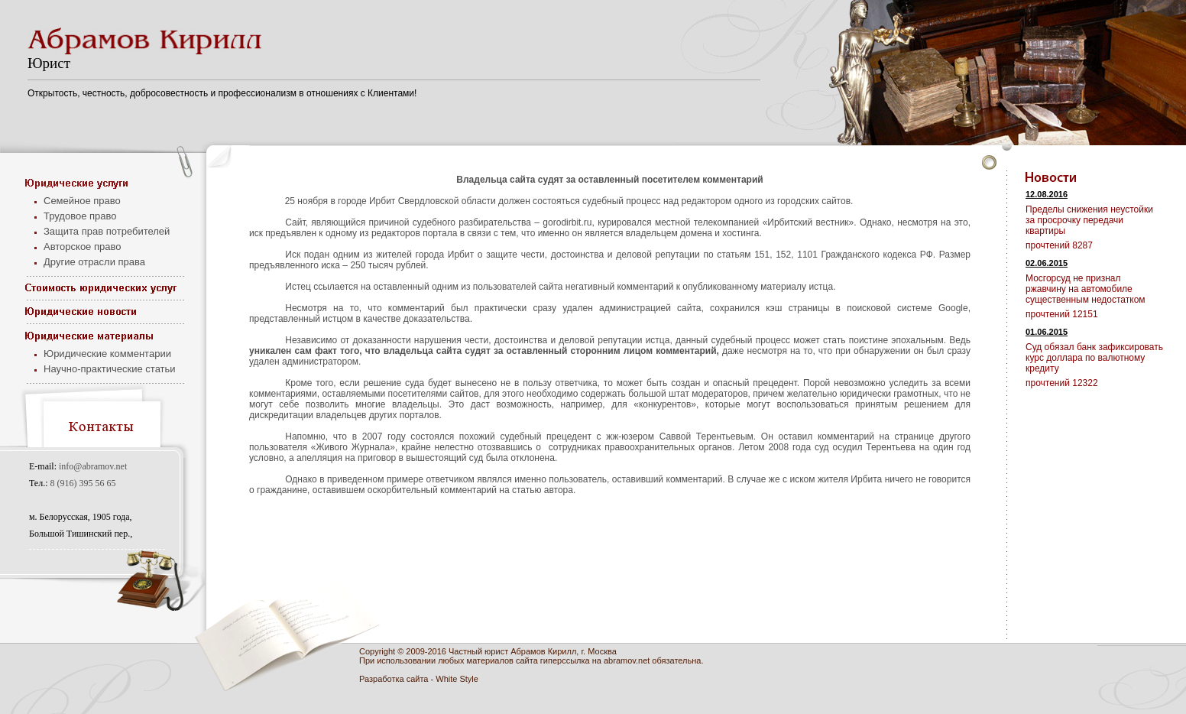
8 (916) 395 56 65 (83, 483)
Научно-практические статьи (110, 369)
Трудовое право (80, 216)
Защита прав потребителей (107, 231)
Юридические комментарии (107, 353)
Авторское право (82, 246)
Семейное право (82, 200)
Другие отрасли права (94, 262)
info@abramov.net (93, 466)
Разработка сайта (393, 678)
